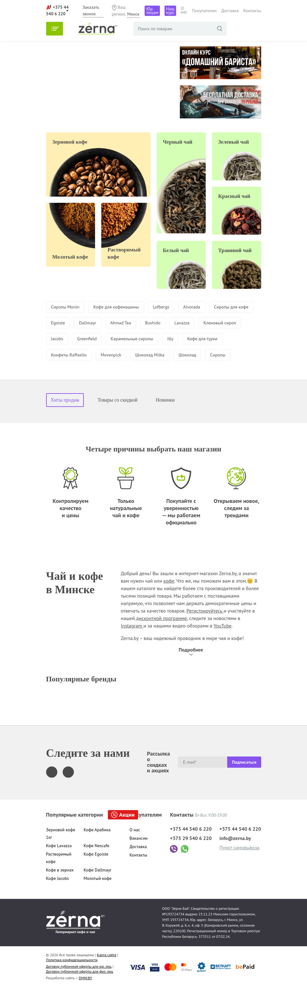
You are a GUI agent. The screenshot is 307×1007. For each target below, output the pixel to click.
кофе (168, 599)
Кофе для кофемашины (122, 307)
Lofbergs (172, 307)
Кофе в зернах (60, 888)
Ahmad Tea (179, 324)
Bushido (214, 324)
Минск (133, 14)
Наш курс (170, 10)
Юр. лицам (152, 10)
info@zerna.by (235, 857)
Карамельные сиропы (221, 340)
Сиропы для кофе (70, 324)
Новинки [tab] (165, 418)
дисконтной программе (161, 637)
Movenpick (186, 357)
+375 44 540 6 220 (191, 847)
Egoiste (111, 324)
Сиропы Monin (67, 307)
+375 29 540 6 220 (191, 857)
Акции (126, 833)
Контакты (252, 10)
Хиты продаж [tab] (64, 418)
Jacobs (140, 340)
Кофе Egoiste (96, 873)
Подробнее (191, 668)
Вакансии (139, 857)
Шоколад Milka (229, 357)
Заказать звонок (91, 10)
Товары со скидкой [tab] (117, 418)
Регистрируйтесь (204, 629)
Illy (54, 357)
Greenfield (172, 340)
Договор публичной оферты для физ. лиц (79, 990)
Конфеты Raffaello (141, 357)
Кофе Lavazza (59, 864)
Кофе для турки (89, 357)
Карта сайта (106, 973)
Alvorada (204, 307)
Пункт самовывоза (239, 866)
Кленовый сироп (100, 340)
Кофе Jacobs (57, 897)
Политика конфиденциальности (72, 978)
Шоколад (61, 373)
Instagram (132, 644)
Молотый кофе (98, 897)
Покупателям (204, 10)
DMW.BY (85, 996)
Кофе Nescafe (96, 864)
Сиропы (93, 373)
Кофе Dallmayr (97, 888)
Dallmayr (143, 324)
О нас (184, 10)
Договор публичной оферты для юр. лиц (79, 985)
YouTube (223, 644)
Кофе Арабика (97, 848)
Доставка (230, 10)
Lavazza (59, 340)
